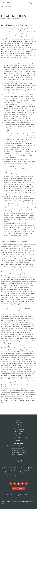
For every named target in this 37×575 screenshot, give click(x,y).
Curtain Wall (18, 422)
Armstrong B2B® (23, 501)
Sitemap (32, 495)
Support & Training (18, 443)
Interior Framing (18, 427)
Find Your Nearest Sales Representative (18, 446)
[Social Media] (11, 484)
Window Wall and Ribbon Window (18, 438)
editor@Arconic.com (15, 81)
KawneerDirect (18, 488)
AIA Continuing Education (18, 452)
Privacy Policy (15, 495)
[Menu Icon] (35, 3)
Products (18, 420)
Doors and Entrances (19, 425)
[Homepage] (5, 2)
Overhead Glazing (18, 429)
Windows (18, 436)
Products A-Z (18, 440)
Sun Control (18, 433)
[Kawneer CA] (31, 3)
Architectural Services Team (18, 448)
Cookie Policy (24, 495)
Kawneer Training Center (19, 450)
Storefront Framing (18, 431)
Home (2, 6)
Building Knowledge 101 (19, 454)
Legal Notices (6, 495)
